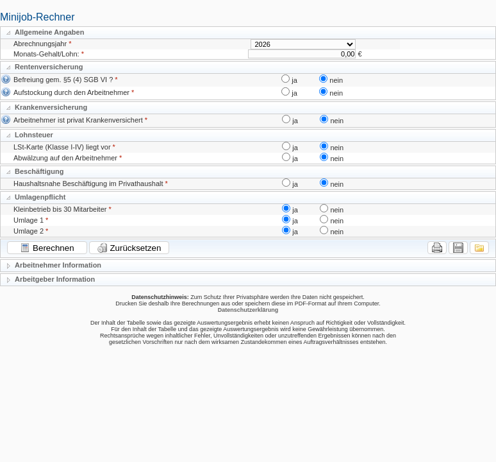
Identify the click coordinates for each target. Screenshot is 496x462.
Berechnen (47, 248)
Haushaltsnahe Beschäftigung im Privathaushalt (88, 183)
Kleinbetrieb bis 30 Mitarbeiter (60, 209)
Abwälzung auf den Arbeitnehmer (65, 158)
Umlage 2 (28, 231)
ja (294, 80)
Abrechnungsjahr (40, 43)
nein (336, 80)
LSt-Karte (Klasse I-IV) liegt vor (62, 147)
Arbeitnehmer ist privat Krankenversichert (78, 120)
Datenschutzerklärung (248, 310)
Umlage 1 (28, 220)
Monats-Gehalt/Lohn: (46, 54)
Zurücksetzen (129, 248)
